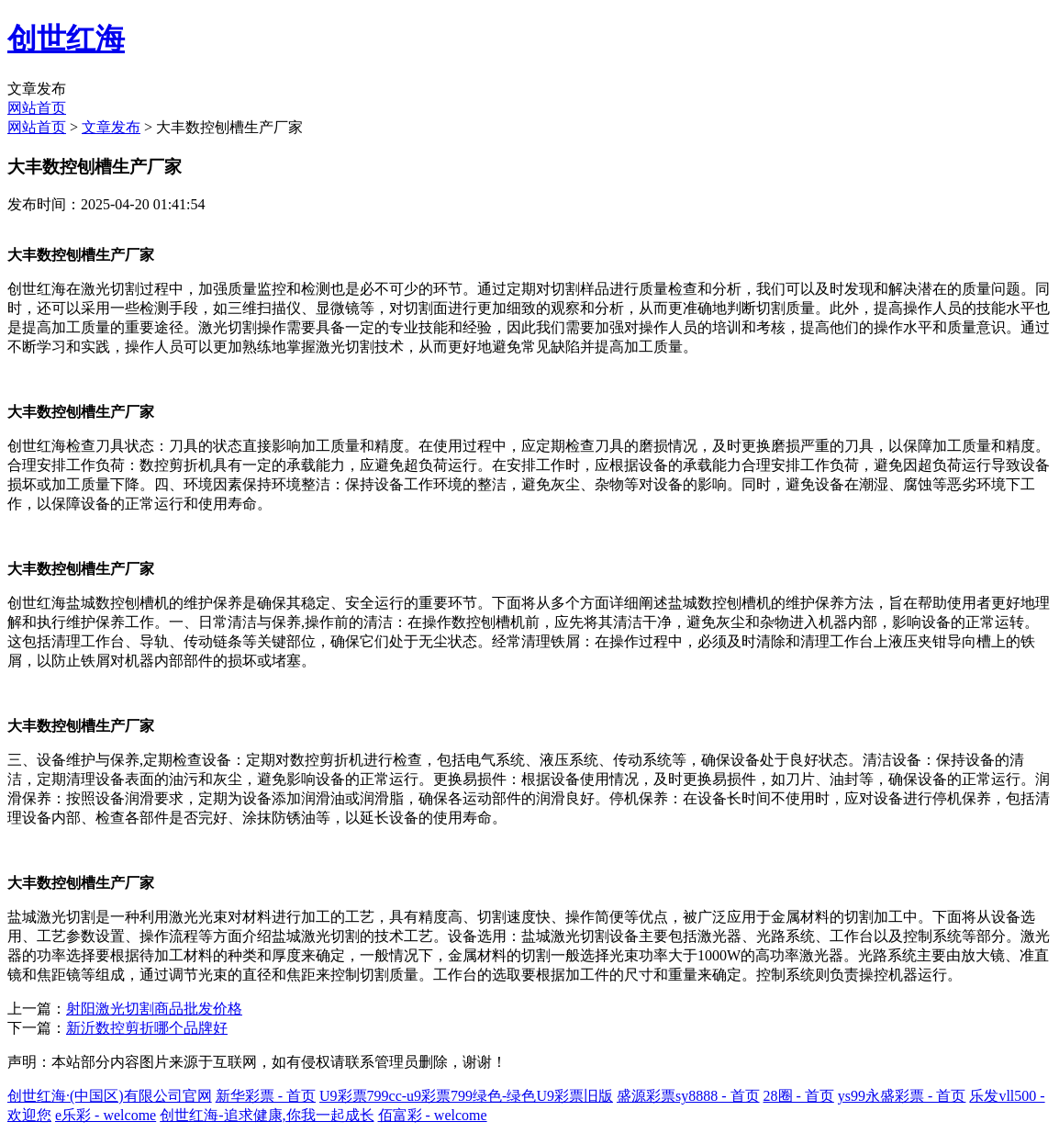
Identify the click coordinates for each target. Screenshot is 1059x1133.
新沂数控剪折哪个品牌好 (147, 1028)
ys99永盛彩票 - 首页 (902, 1096)
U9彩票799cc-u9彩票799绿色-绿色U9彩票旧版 (466, 1096)
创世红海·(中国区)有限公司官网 (109, 1096)
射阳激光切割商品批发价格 (154, 1008)
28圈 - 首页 (799, 1096)
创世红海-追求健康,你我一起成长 (266, 1115)
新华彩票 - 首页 (266, 1096)
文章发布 (111, 127)
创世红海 (66, 38)
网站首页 (36, 108)
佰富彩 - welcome (432, 1115)
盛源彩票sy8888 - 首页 (688, 1096)
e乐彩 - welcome (105, 1115)
